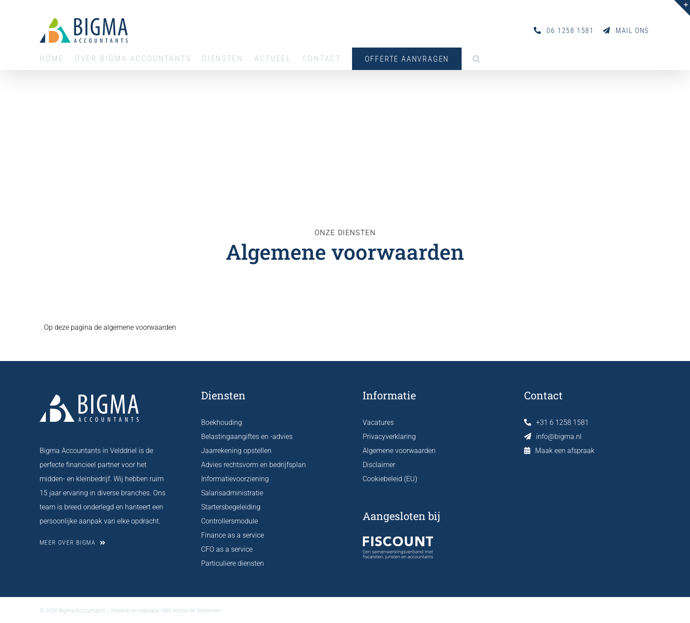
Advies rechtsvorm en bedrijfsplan (253, 465)
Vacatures (378, 422)
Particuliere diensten (232, 563)
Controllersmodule (229, 521)
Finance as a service (232, 535)
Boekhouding (221, 422)
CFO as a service (227, 549)
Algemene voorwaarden (399, 450)
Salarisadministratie (232, 493)
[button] (477, 59)
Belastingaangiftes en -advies (247, 436)
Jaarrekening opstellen (236, 450)
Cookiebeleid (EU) (390, 479)
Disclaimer (379, 465)
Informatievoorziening (235, 479)
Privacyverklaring (389, 436)
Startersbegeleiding (231, 507)
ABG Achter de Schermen (190, 611)
